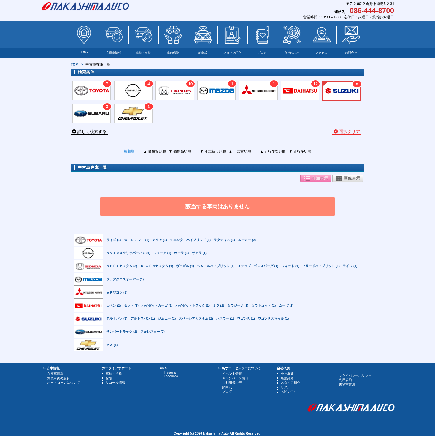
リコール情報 (115, 382)
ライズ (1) (113, 240)
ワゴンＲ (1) (246, 318)
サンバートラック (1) (121, 331)
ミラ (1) (218, 305)
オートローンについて (63, 382)
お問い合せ (289, 391)
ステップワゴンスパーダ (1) (257, 266)
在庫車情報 (113, 52)
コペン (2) (113, 305)
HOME (84, 52)
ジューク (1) (162, 253)
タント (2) (131, 305)
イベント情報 (232, 373)
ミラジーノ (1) (238, 305)
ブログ (262, 52)
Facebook (171, 376)
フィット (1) (290, 266)
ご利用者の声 (232, 382)
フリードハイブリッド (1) (321, 266)
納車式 (202, 52)
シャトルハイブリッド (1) (216, 266)
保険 (109, 378)
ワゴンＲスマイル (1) (273, 318)
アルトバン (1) (117, 318)
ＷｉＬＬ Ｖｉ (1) (137, 240)
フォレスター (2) (152, 331)
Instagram (171, 372)
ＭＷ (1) (112, 345)
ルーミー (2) (247, 240)
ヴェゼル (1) (185, 266)
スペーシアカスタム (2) (196, 318)
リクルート (289, 387)
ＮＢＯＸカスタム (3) (121, 266)
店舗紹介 (287, 378)
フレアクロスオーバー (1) (125, 279)
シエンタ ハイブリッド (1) (190, 240)
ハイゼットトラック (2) (193, 305)
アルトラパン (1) (143, 318)
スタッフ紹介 (232, 52)
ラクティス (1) (224, 240)
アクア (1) (159, 240)
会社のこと (291, 52)
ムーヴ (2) (286, 305)
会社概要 (287, 373)
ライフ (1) (350, 266)
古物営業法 (347, 384)
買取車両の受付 (58, 378)
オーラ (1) (181, 253)
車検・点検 (143, 52)
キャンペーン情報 (235, 378)
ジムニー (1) (167, 318)
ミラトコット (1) (263, 305)
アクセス (321, 52)
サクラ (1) (199, 253)
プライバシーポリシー (355, 375)
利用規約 (345, 380)
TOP (74, 64)
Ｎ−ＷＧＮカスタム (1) (156, 266)
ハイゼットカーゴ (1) (157, 305)
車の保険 (173, 52)
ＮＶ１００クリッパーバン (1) (128, 253)
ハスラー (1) (225, 318)
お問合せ (351, 52)
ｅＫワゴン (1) (117, 292)
